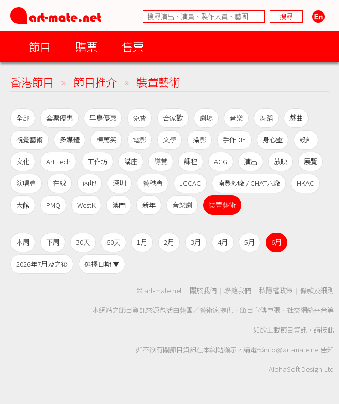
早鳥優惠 (102, 118)
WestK (86, 205)
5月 (249, 242)
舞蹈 (266, 118)
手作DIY (234, 140)
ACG (220, 161)
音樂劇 (182, 205)
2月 (169, 242)
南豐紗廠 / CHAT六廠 (249, 183)
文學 (169, 140)
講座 (130, 161)
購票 (86, 46)
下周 (52, 242)
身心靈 (273, 140)
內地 (89, 183)
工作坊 (97, 161)
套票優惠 (59, 118)
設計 (306, 140)
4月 (223, 242)
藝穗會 (153, 183)
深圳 (119, 183)
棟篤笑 (106, 140)
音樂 (236, 118)
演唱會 (26, 183)
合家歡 (173, 118)
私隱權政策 (275, 290)
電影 (139, 140)
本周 (22, 242)
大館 (22, 205)
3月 (196, 242)
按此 (327, 330)
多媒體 (69, 140)
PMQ (53, 205)
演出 (250, 161)
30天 (83, 242)
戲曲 (296, 118)
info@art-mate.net (292, 349)
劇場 (206, 118)
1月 (142, 242)
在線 (59, 183)
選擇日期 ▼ (101, 264)
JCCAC (190, 183)
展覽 (310, 161)
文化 (22, 161)
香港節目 (32, 82)
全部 (22, 118)
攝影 (199, 140)
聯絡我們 (237, 290)
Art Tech (58, 161)
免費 (139, 118)
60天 (113, 242)
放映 (280, 161)
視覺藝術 (29, 140)
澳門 (119, 205)
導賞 (160, 161)
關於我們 (203, 290)
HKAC (305, 183)
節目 (40, 46)
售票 (133, 46)
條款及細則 (317, 290)
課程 (190, 161)
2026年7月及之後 (42, 264)
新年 (149, 205)
